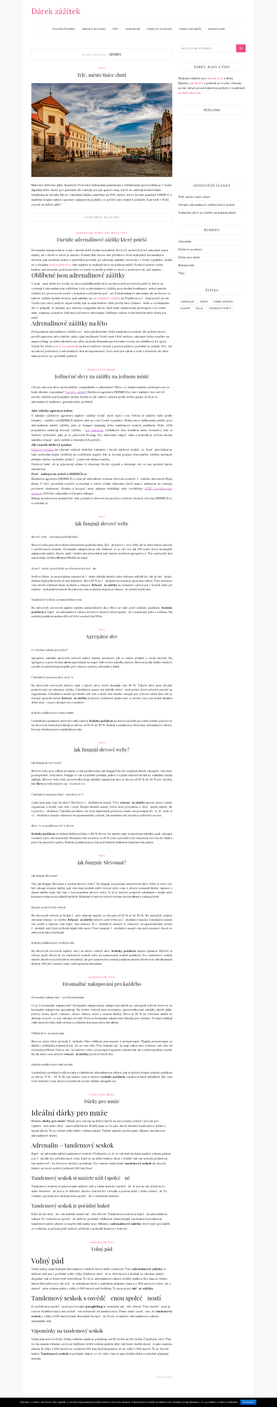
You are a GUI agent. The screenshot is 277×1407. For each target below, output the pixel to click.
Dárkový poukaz (42, 449)
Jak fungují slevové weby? (101, 749)
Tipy (115, 28)
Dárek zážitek (55, 11)
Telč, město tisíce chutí (101, 75)
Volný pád (101, 1249)
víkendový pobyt (220, 308)
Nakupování (216, 28)
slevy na (66, 346)
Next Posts (164, 1377)
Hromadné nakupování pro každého (101, 984)
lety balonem (94, 430)
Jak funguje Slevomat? (101, 862)
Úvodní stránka (64, 28)
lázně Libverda (223, 301)
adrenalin (187, 301)
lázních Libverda (189, 93)
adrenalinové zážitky (106, 298)
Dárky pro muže (190, 28)
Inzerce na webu (94, 28)
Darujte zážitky (75, 392)
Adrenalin (132, 28)
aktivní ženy (215, 78)
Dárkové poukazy (159, 28)
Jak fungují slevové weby (101, 523)
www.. (60, 265)
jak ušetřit (196, 83)
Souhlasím (248, 1402)
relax (199, 308)
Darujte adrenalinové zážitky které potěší (102, 239)
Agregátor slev (102, 636)
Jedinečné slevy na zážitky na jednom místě (102, 376)
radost (185, 308)
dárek (204, 301)
